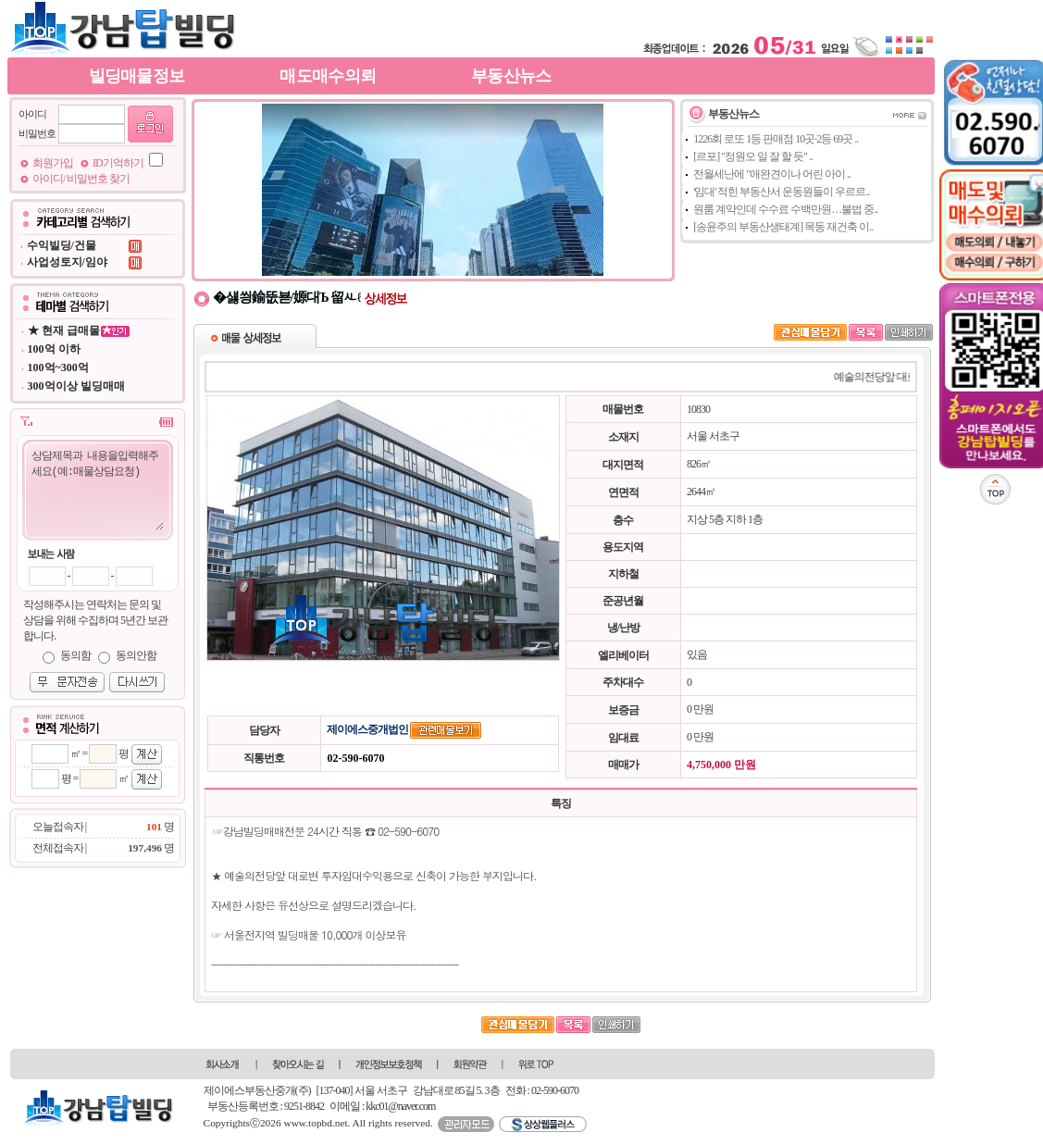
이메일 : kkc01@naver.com (382, 1106)
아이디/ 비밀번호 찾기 (81, 178)
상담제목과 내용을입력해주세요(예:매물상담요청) (97, 488)
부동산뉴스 (511, 76)
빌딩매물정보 (137, 76)
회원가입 (53, 162)
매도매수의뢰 (327, 76)
